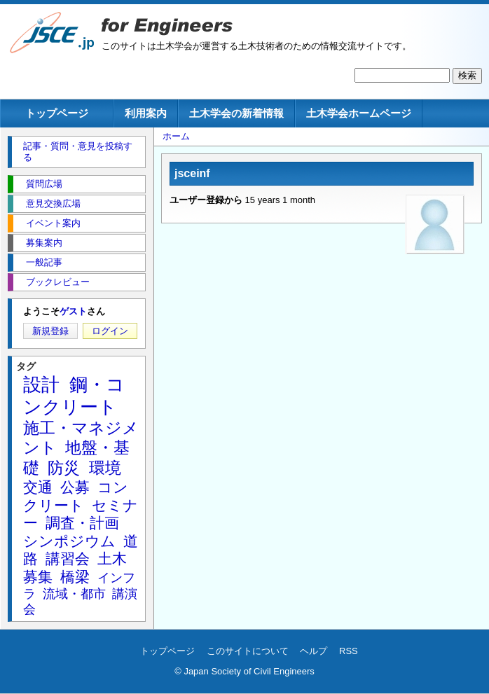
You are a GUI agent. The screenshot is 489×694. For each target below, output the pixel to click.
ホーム (176, 136)
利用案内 (146, 113)
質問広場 (44, 184)
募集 (38, 577)
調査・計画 (82, 523)
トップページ (56, 113)
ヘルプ (313, 651)
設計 (41, 384)
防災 (64, 468)
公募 (75, 487)
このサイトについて (248, 651)
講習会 (68, 558)
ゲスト (73, 311)
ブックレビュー (58, 282)
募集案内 (44, 242)
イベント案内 (53, 223)
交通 (38, 487)
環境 (105, 468)
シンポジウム (69, 541)
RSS (348, 651)
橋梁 (75, 577)
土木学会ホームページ (358, 113)
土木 (112, 558)
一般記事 (44, 262)
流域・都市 (74, 594)
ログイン (110, 331)
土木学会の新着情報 (236, 113)
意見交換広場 (53, 203)
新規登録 (50, 331)
